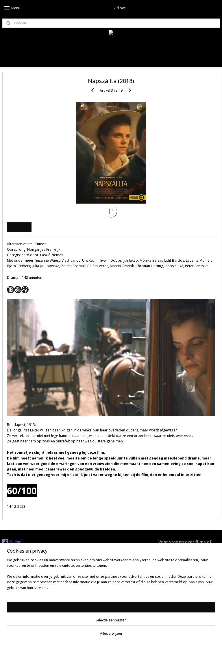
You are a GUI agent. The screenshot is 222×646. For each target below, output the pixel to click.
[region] (73, 620)
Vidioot (12, 542)
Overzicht (19, 227)
